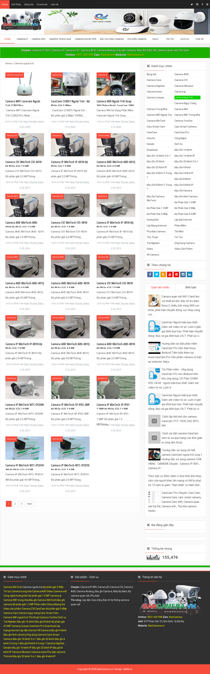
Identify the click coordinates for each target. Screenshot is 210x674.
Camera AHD (103, 135)
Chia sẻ (151, 138)
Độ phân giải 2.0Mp (184, 208)
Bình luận (190, 287)
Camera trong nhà (157, 109)
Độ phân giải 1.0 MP (185, 202)
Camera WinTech (156, 120)
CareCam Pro (181, 132)
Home (5, 4)
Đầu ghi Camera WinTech (42, 600)
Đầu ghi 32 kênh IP (157, 167)
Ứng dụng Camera (184, 243)
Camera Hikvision (183, 86)
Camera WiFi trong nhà (187, 114)
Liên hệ (54, 4)
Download (42, 4)
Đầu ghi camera (183, 190)
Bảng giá (28, 4)
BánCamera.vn (135, 54)
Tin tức (178, 237)
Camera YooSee (183, 120)
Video (150, 248)
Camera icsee (154, 91)
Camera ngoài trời (15, 75)
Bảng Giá (151, 74)
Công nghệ (180, 138)
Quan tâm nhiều (160, 287)
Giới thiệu (16, 4)
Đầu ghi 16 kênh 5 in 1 (159, 155)
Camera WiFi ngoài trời (159, 114)
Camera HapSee (156, 86)
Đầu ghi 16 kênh (183, 149)
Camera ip (57, 75)
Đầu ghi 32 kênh (155, 161)
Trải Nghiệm (153, 243)
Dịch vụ (178, 144)
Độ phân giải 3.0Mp (157, 214)
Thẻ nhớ (178, 231)
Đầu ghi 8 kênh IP (183, 184)
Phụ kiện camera (156, 231)
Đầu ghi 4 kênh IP (183, 173)
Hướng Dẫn (153, 219)
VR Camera (153, 254)
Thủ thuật (152, 237)
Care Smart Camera (185, 126)
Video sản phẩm (183, 248)
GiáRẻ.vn (127, 669)
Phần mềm (180, 225)
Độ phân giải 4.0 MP (185, 214)
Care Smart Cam (156, 126)
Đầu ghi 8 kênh (182, 179)
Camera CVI (12, 135)
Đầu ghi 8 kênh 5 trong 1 (33, 643)
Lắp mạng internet (157, 225)
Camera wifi (181, 109)
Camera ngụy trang (185, 103)
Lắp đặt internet (183, 219)
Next (29, 504)
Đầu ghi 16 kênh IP (184, 155)
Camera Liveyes (155, 97)
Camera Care (154, 80)
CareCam (152, 132)
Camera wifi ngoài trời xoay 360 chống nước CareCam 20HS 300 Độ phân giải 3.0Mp (115, 105)
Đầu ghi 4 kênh (182, 167)
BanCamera (108, 54)
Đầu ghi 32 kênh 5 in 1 (186, 161)
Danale (150, 144)
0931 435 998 (84, 54)
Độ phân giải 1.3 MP (157, 208)
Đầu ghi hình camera (186, 196)
